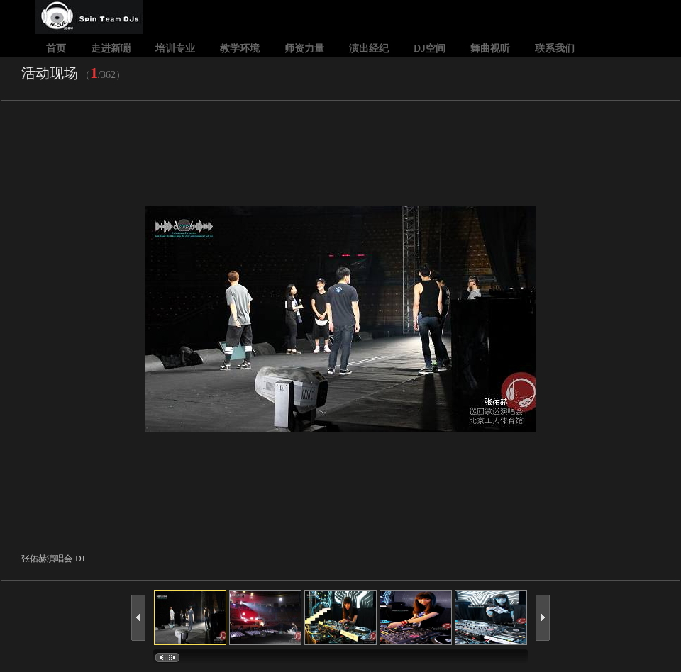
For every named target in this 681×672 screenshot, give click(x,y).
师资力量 (304, 48)
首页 (56, 48)
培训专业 (175, 48)
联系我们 (555, 48)
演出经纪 (369, 48)
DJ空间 (429, 48)
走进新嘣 (111, 48)
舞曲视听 (490, 48)
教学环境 (240, 48)
